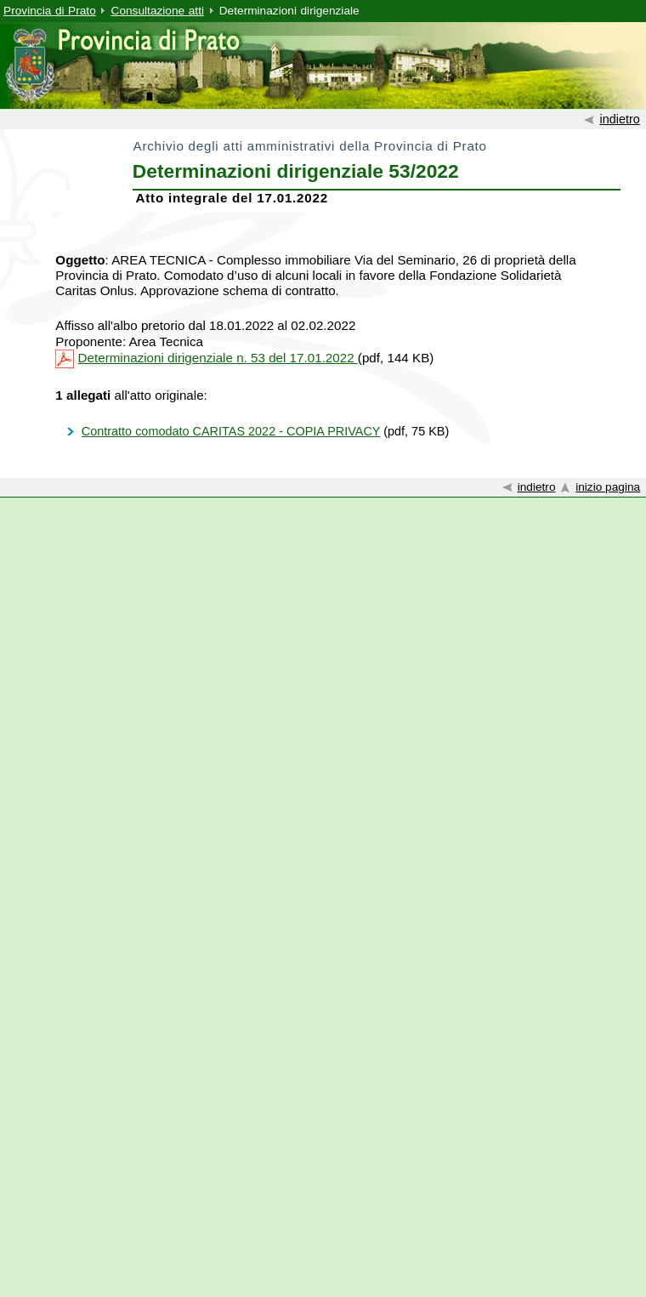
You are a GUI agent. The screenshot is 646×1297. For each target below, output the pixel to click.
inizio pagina (607, 487)
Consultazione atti (157, 10)
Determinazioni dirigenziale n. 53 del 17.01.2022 (218, 357)
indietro (619, 119)
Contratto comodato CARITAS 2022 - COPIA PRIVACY (231, 431)
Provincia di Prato (49, 10)
